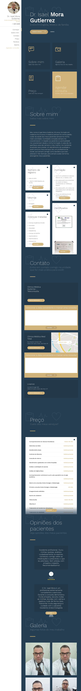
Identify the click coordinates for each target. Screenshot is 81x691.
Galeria (16, 45)
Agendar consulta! (12, 48)
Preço (17, 39)
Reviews (16, 42)
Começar (16, 30)
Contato (16, 36)
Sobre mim (15, 33)
